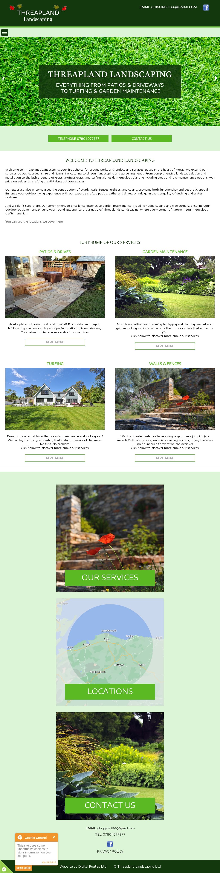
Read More (55, 342)
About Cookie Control (19, 837)
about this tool (49, 862)
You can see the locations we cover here (34, 221)
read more (23, 868)
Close (54, 837)
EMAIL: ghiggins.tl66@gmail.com (168, 7)
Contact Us (142, 139)
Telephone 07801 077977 (78, 139)
